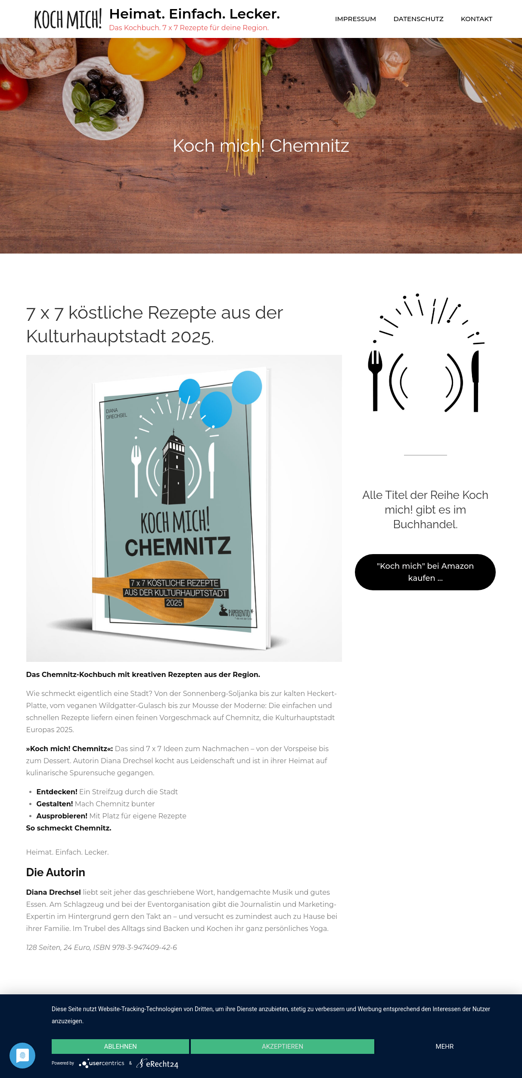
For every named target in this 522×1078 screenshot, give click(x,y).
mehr (445, 1046)
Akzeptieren (282, 1046)
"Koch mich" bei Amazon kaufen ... (425, 572)
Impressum (355, 19)
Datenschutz (419, 19)
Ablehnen (120, 1046)
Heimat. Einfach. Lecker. (194, 13)
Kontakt (476, 19)
